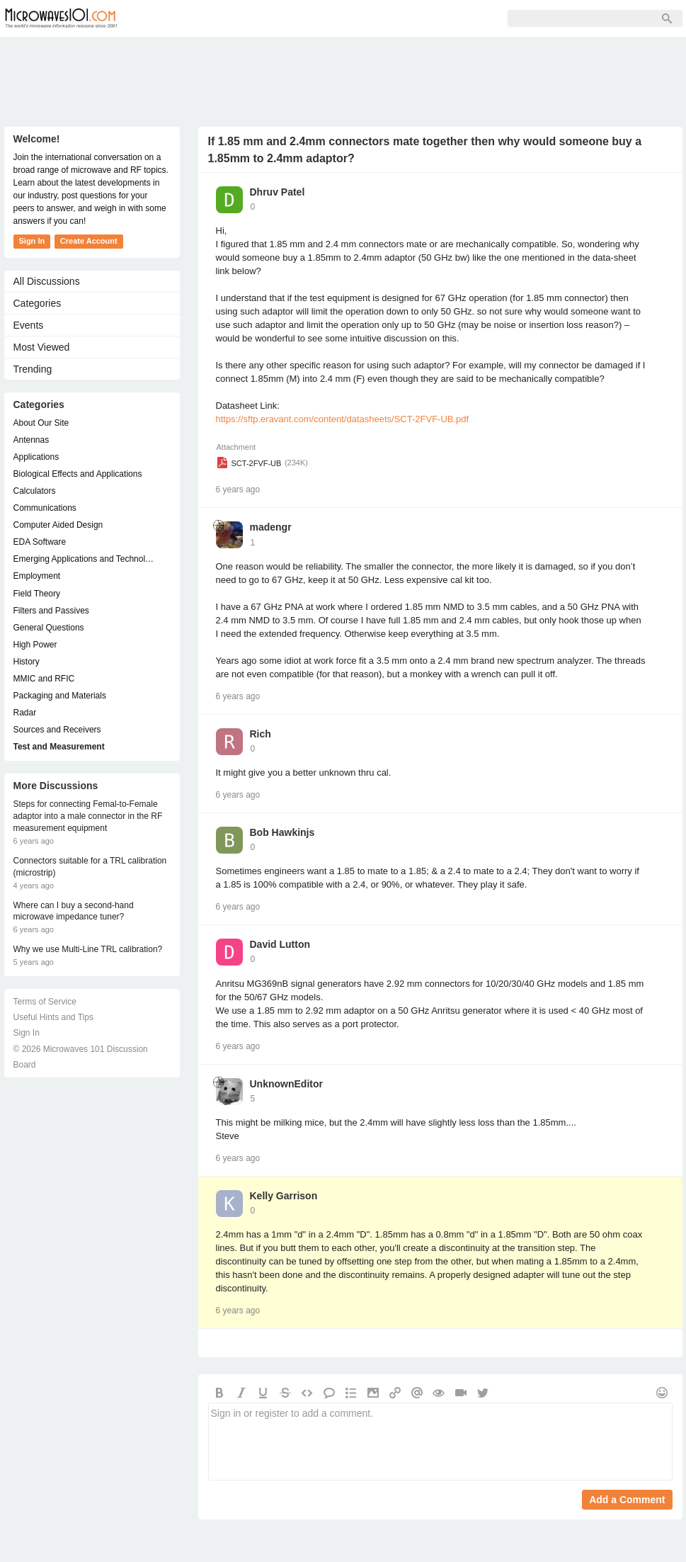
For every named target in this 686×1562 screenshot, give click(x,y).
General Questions (48, 628)
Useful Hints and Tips (53, 1017)
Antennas (31, 440)
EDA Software (40, 542)
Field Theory (36, 594)
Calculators (34, 491)
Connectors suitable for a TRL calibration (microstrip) (90, 867)
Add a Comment (627, 1499)
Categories (37, 303)
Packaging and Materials (59, 696)
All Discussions (46, 281)
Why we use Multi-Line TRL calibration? (88, 949)
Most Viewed (41, 347)
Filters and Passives (51, 611)
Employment (37, 576)
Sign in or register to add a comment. (440, 1442)
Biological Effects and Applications (77, 474)
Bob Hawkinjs (282, 832)
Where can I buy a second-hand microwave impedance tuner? (73, 911)
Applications (36, 457)
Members (226, 18)
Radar (25, 713)
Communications (44, 508)
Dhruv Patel (277, 192)
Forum (164, 18)
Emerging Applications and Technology (84, 559)
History (26, 662)
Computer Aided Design (58, 525)
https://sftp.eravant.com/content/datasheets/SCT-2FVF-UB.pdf (342, 419)
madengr (271, 527)
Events (28, 325)
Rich (260, 734)
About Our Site (41, 423)
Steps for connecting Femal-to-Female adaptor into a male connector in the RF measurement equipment (88, 816)
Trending (32, 369)
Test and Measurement (59, 747)
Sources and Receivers (57, 730)
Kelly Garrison (284, 1195)
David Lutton (280, 944)
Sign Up (291, 18)
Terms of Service (44, 1002)
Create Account (89, 241)
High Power (35, 645)
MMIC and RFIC (44, 679)
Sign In (351, 18)
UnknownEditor (286, 1084)
